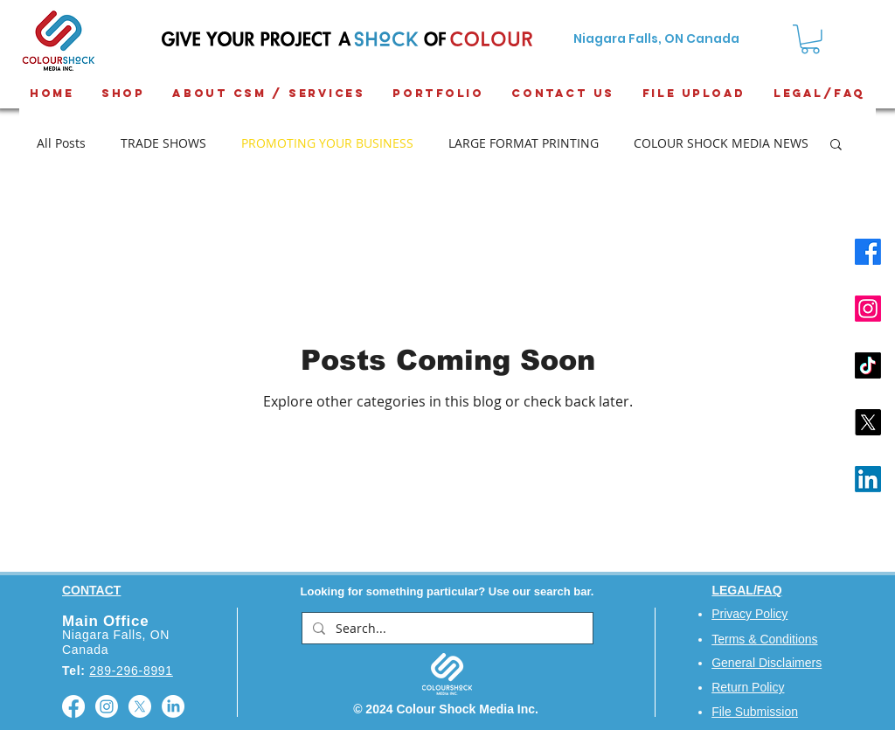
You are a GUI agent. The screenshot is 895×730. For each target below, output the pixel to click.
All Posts (61, 143)
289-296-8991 (131, 671)
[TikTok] (868, 365)
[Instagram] (868, 308)
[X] (868, 422)
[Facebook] (868, 252)
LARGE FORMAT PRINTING (523, 143)
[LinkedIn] (868, 479)
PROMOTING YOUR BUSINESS (327, 143)
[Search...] (446, 628)
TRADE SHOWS (163, 143)
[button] (836, 145)
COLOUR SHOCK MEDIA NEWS (721, 143)
